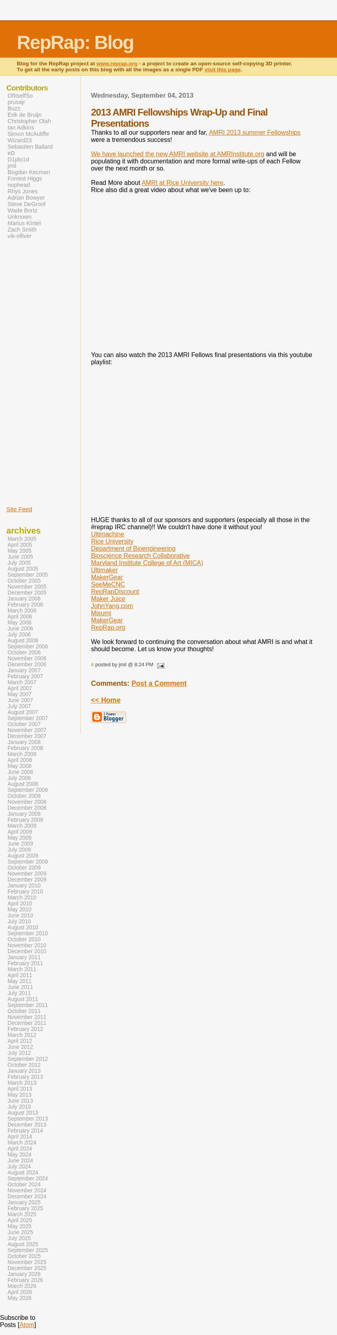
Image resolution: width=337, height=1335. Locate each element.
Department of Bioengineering (133, 548)
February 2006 (25, 605)
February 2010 (25, 892)
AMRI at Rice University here (182, 182)
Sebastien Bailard (30, 146)
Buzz (14, 108)
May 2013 (19, 1095)
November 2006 (27, 659)
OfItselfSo (20, 95)
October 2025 (24, 1256)
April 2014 (20, 1137)
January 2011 (24, 957)
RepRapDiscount (115, 591)
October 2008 (24, 796)
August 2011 (23, 999)
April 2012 (20, 1041)
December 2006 (27, 665)
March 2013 (22, 1083)
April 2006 (20, 617)
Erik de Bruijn (25, 115)
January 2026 (24, 1274)
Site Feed (19, 509)
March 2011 (22, 969)
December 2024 (27, 1197)
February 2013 (25, 1077)
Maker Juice (108, 598)
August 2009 (23, 856)
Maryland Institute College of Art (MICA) (147, 563)
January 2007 (24, 670)
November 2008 (27, 802)
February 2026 (25, 1280)
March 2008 (22, 754)
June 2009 (20, 844)
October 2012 (24, 1065)
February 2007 (25, 676)
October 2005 (24, 581)
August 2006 (23, 641)
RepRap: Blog (75, 42)
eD (11, 153)
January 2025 (24, 1202)
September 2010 (28, 933)
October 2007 (24, 724)
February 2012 (25, 1029)
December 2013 (27, 1125)
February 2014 (25, 1131)
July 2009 (19, 850)
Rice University (112, 541)
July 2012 (19, 1053)
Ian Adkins (21, 127)
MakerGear (107, 577)
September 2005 (28, 575)
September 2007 (28, 718)
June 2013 (20, 1101)
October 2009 (24, 868)
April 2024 (20, 1149)
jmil (12, 166)
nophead (19, 185)
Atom (26, 1324)
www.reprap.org (117, 64)
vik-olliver (19, 236)
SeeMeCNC (108, 584)
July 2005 (19, 563)
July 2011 (19, 993)
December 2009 (27, 880)
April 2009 (20, 832)
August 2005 (23, 569)
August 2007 (23, 712)
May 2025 (19, 1226)
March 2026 (22, 1286)
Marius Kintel (24, 223)
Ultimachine (108, 534)
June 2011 (20, 987)
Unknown (19, 217)
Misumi (101, 613)
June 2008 (20, 772)
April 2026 (20, 1292)
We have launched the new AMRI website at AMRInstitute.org (178, 154)
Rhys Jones (22, 191)
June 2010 (20, 916)
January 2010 (24, 886)
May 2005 (19, 551)
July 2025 (19, 1238)
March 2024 (22, 1143)
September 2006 (28, 647)
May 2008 (19, 766)
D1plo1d (18, 159)
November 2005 (27, 587)
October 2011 (24, 1011)
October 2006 (24, 653)
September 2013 (28, 1119)
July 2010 (19, 922)
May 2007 (19, 694)
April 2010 (20, 904)
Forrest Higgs (25, 178)
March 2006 (22, 611)
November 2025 (27, 1262)
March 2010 (22, 898)
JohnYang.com (112, 606)
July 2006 (19, 635)
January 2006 (24, 599)
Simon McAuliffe (28, 134)
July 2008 (19, 778)
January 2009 (24, 814)
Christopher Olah (29, 121)
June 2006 (20, 629)
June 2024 (20, 1161)
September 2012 (28, 1059)
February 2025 (25, 1208)
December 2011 (27, 1023)
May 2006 (19, 623)
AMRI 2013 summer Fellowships (254, 132)
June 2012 (20, 1047)
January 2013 (24, 1071)
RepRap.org (108, 627)
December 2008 (27, 808)
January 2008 (24, 742)
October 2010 (24, 939)
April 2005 (20, 545)
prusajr (16, 102)
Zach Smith (22, 229)
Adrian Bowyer (26, 197)
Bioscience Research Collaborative (140, 555)
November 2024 (27, 1191)
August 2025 (23, 1244)
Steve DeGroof (27, 204)
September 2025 (28, 1250)
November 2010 (27, 945)
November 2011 (27, 1017)
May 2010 (19, 910)
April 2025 (20, 1220)
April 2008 (20, 760)
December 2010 (27, 951)
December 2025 (27, 1268)
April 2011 (20, 975)
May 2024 (19, 1155)
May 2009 (19, 838)
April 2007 (20, 688)
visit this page (223, 70)
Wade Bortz (22, 210)
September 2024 (28, 1179)
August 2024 (23, 1173)
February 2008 (25, 748)
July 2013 (19, 1107)
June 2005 (20, 557)
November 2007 (27, 730)
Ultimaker (104, 570)
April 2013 (20, 1089)
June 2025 (20, 1232)
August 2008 (23, 784)
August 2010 (23, 928)
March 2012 (22, 1035)
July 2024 (19, 1167)
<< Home (106, 700)
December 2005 (27, 593)
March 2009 (22, 826)
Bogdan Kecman (29, 172)
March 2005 (22, 539)
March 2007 (22, 682)
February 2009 (25, 820)
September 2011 (28, 1005)
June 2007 (20, 700)
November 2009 (27, 874)
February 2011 (25, 963)
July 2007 (19, 706)
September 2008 (28, 790)
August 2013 (23, 1113)
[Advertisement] (30, 371)
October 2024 (24, 1185)
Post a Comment (159, 683)
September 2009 (28, 862)
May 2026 (19, 1298)
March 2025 (22, 1214)
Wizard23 (20, 140)
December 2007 (27, 736)
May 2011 (19, 981)
